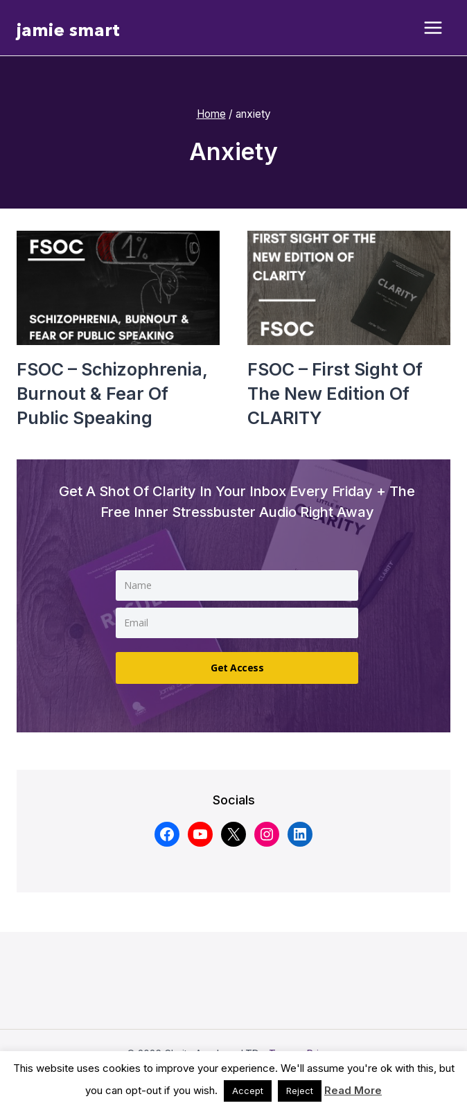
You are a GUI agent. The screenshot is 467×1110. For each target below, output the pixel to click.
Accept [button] (247, 1090)
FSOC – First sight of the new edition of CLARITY (335, 393)
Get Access (237, 667)
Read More (353, 1090)
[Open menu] (433, 28)
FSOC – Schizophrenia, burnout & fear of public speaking (112, 393)
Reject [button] (299, 1090)
